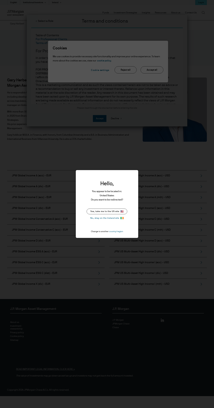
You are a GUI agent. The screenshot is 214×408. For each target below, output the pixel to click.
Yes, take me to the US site (106, 211)
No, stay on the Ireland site (106, 218)
